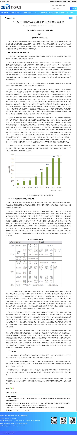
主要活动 (72, 12)
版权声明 (2, 432)
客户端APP (62, 5)
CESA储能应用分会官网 (71, 1)
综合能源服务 (14, 392)
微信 (53, 5)
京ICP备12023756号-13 (9, 423)
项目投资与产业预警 (53, 12)
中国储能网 (52, 1)
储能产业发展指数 (43, 12)
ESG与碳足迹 (24, 12)
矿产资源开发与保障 (63, 12)
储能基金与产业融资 (33, 12)
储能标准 (12, 12)
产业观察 (17, 12)
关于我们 (8, 432)
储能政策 (6, 12)
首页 (2, 12)
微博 (57, 5)
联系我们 (13, 432)
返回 (70, 17)
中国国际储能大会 (60, 1)
